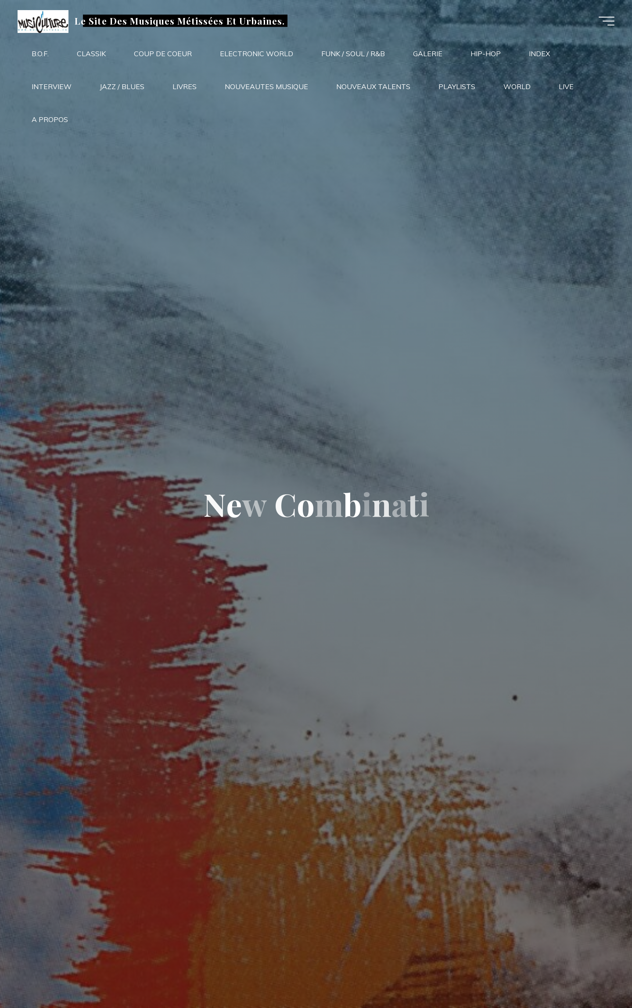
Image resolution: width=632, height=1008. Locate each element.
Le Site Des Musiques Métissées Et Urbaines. (180, 20)
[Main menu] (606, 21)
